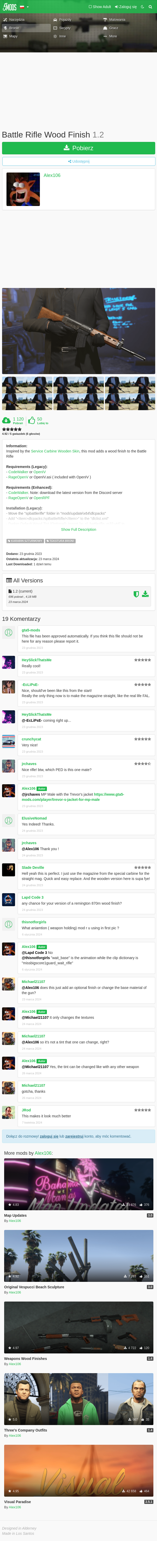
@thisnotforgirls (36, 958)
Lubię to (42, 423)
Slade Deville (33, 867)
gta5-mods (31, 630)
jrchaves (29, 764)
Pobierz (78, 148)
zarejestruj (74, 1136)
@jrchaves (31, 794)
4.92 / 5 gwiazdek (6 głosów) (21, 433)
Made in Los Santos (18, 1533)
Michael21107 (33, 982)
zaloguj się (49, 1136)
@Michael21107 (35, 1017)
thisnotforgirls (34, 922)
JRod (26, 1110)
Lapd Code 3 (33, 897)
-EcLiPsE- (30, 685)
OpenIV (39, 472)
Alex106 (52, 175)
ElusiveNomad (34, 818)
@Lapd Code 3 (34, 953)
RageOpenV (18, 477)
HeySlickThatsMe (37, 660)
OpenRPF (42, 498)
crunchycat (31, 739)
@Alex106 (30, 849)
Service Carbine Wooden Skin (55, 451)
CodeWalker (18, 472)
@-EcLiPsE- (32, 720)
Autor (41, 788)
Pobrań (18, 423)
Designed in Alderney (19, 1528)
